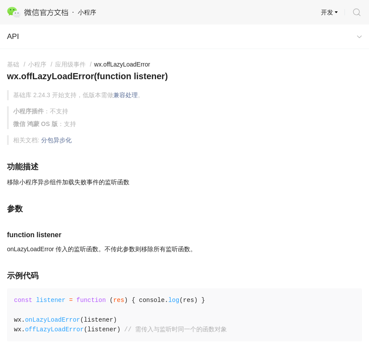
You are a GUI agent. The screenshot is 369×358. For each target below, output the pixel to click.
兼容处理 (125, 94)
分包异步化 (56, 140)
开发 (327, 12)
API (13, 36)
